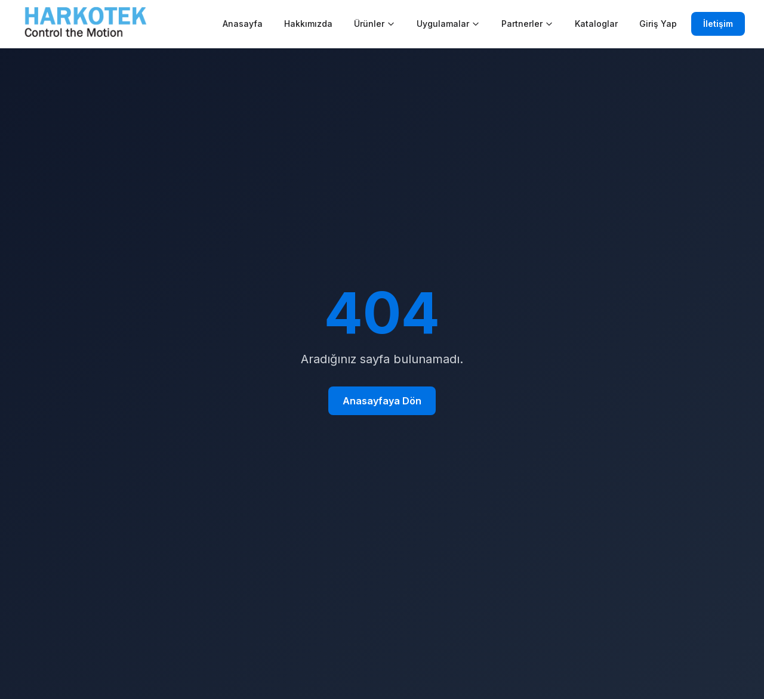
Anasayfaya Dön (382, 401)
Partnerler (527, 23)
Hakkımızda (308, 23)
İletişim (718, 23)
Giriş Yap (658, 23)
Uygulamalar (448, 23)
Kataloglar (596, 23)
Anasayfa (243, 23)
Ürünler (374, 23)
